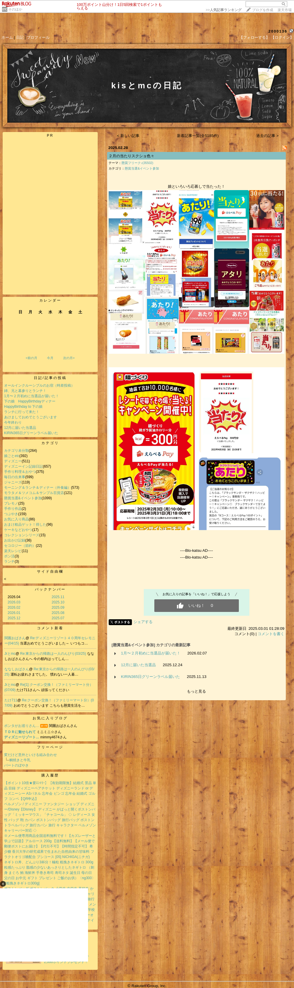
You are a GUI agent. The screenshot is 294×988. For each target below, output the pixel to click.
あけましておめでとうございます (30, 417)
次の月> (69, 358)
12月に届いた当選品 (20, 428)
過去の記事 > (267, 135)
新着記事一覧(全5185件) (198, 135)
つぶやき (11, 514)
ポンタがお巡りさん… (21, 726)
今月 (50, 358)
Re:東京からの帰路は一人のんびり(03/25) (53, 654)
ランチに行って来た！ (21, 412)
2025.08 (58, 613)
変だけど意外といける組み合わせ (30, 755)
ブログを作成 (262, 10)
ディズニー (13, 461)
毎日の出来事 (14, 477)
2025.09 (58, 607)
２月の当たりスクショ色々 (131, 156)
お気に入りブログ (50, 718)
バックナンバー (50, 589)
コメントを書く (271, 634)
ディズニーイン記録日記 (23, 466)
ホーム (7, 37)
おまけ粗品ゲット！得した (25, 524)
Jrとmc (10, 654)
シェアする (143, 622)
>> (223, 10)
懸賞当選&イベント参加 (23, 498)
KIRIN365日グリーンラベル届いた (31, 433)
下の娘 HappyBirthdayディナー (29, 401)
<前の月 (31, 358)
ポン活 (9, 556)
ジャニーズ (13, 482)
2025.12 (14, 618)
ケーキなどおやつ (18, 530)
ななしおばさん (16, 669)
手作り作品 (13, 509)
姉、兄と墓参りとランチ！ (25, 391)
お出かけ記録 (14, 540)
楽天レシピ (13, 551)
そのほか (15, 9)
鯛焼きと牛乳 (20, 760)
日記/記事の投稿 (50, 378)
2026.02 (14, 607)
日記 (20, 37)
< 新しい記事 (128, 135)
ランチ (9, 561)
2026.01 (14, 613)
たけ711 (10, 700)
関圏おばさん (15, 638)
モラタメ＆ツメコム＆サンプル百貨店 (34, 493)
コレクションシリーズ (21, 535)
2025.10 (58, 602)
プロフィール (38, 37)
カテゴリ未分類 (16, 451)
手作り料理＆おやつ (20, 472)
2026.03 (14, 602)
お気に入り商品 (16, 519)
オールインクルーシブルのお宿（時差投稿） (39, 385)
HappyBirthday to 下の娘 (23, 407)
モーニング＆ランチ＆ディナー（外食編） (37, 487)
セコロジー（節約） (20, 546)
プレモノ (11, 503)
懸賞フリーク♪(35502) (137, 163)
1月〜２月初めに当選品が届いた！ (31, 396)
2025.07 (58, 618)
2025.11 (58, 597)
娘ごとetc (11, 456)
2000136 (278, 31)
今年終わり (13, 422)
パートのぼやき (16, 765)
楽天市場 (285, 10)
